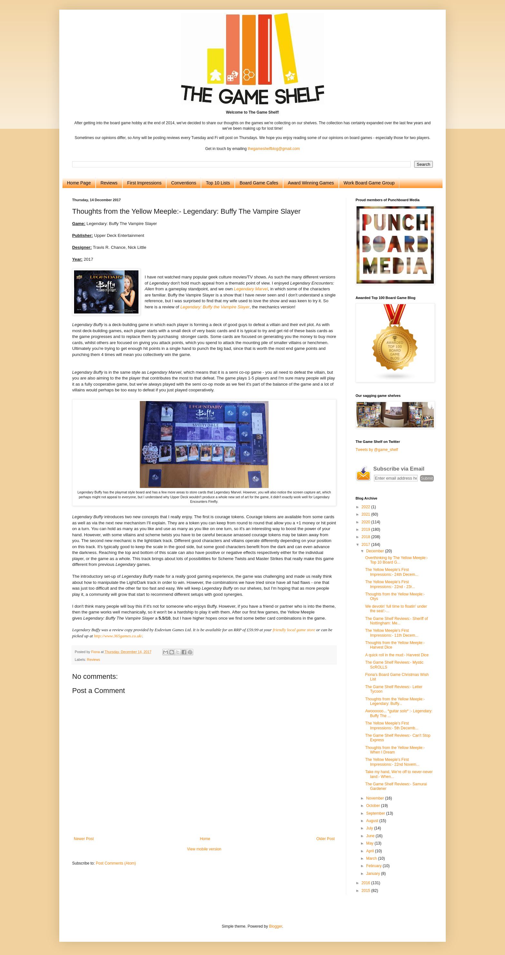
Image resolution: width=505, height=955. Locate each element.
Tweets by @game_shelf (377, 449)
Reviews (109, 182)
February (374, 866)
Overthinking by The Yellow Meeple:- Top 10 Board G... (396, 560)
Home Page (79, 182)
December (375, 551)
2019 (366, 529)
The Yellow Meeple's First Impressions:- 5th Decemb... (391, 725)
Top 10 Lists (218, 182)
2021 (366, 514)
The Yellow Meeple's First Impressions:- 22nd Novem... (392, 761)
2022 (366, 507)
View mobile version (204, 849)
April (370, 851)
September (376, 813)
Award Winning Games (311, 182)
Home (205, 839)
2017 (366, 544)
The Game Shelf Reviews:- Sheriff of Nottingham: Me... (396, 620)
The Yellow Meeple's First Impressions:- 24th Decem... (391, 571)
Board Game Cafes (259, 182)
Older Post (325, 839)
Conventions (183, 182)
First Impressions (144, 182)
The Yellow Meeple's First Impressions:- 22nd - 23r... (390, 584)
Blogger (275, 926)
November (375, 798)
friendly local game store (294, 629)
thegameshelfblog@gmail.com (274, 148)
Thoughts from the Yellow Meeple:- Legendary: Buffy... (395, 701)
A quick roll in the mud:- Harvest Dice (397, 655)
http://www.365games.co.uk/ (118, 635)
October (373, 805)
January (373, 873)
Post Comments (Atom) (116, 863)
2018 (366, 537)
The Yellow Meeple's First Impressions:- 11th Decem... (391, 632)
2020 (366, 522)
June (371, 836)
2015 (366, 890)
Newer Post (84, 839)
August (372, 821)
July (370, 828)
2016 (366, 883)
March (372, 858)
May (370, 843)
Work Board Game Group (369, 182)
